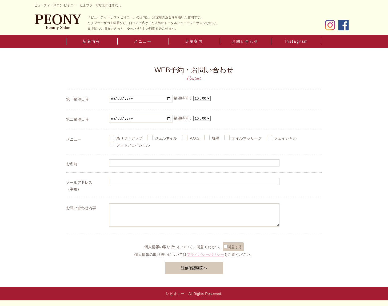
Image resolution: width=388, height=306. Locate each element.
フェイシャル (285, 140)
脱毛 (215, 140)
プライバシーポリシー (205, 260)
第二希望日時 (77, 120)
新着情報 (92, 41)
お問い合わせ (245, 41)
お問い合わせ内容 (81, 209)
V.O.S (194, 140)
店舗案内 (194, 41)
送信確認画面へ (194, 273)
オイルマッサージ (247, 140)
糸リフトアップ (129, 140)
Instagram (296, 41)
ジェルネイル (166, 140)
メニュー (143, 41)
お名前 (71, 165)
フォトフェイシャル (133, 146)
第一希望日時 (77, 99)
